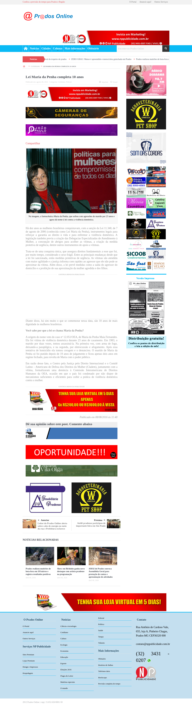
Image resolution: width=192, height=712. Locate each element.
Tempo (101, 637)
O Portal (132, 2)
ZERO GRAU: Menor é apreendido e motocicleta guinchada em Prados (106, 59)
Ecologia (63, 645)
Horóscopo (102, 677)
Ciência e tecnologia (68, 626)
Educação (64, 657)
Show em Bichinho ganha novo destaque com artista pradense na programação (71, 571)
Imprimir (103, 82)
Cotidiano (61, 82)
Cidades (46, 48)
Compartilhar (33, 143)
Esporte (63, 663)
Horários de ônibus (105, 665)
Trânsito (101, 643)
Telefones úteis (104, 671)
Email (113, 82)
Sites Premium (28, 654)
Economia (64, 651)
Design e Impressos (30, 667)
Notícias (34, 48)
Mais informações (75, 48)
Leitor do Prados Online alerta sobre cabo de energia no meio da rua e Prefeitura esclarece (52, 526)
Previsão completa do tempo (109, 684)
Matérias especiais (67, 682)
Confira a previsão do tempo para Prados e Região (44, 2)
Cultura (63, 638)
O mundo (64, 688)
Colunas (57, 48)
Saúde (100, 630)
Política (101, 624)
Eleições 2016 (65, 669)
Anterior (43, 520)
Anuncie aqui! (145, 2)
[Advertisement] (71, 298)
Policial (69, 82)
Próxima (99, 520)
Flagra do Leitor (66, 676)
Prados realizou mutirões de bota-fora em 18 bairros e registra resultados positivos (38, 571)
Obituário (93, 48)
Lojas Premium (29, 661)
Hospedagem (28, 673)
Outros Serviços (161, 2)
